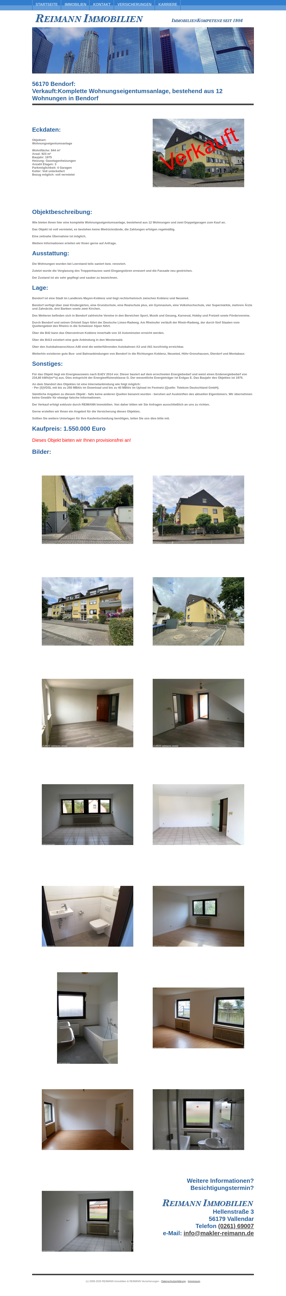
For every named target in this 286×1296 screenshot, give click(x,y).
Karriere (167, 4)
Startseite (47, 4)
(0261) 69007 (236, 1226)
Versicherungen (135, 4)
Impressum (194, 1281)
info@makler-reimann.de (219, 1233)
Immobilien (75, 4)
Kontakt (101, 4)
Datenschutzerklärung (173, 1281)
